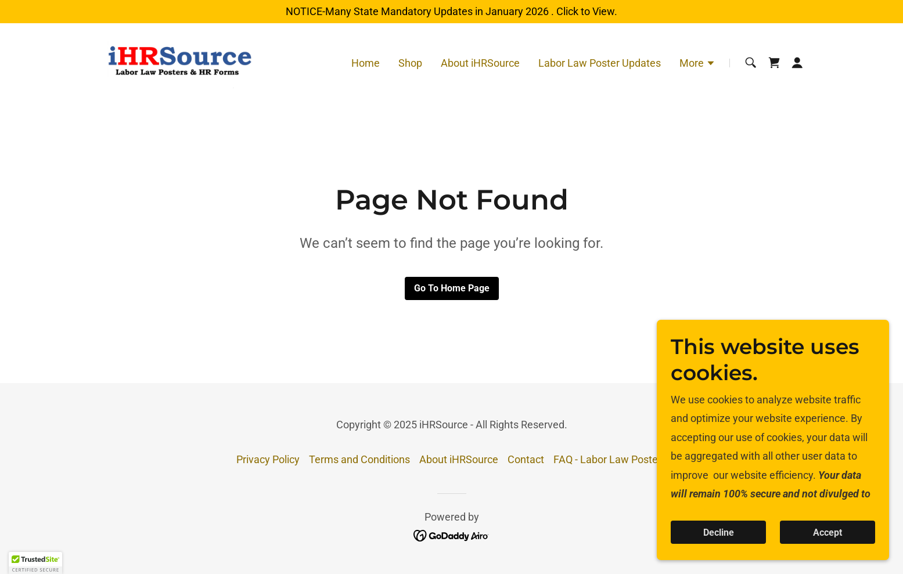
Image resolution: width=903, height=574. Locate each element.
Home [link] (365, 63)
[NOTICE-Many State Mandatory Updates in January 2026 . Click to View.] (451, 11)
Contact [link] (526, 459)
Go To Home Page (452, 288)
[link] (181, 62)
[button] (697, 64)
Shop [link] (410, 63)
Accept (827, 532)
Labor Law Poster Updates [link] (599, 63)
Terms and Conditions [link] (359, 459)
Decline (718, 532)
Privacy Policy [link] (268, 459)
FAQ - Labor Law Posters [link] (610, 459)
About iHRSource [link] (480, 63)
